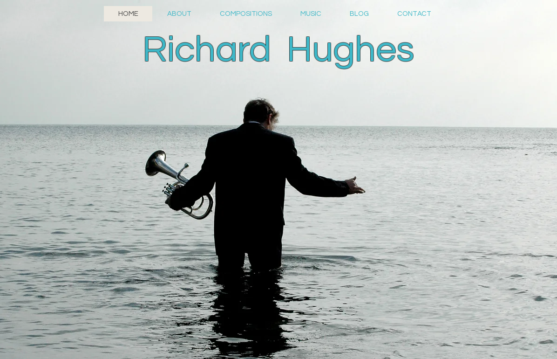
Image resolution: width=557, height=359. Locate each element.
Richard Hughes (278, 50)
